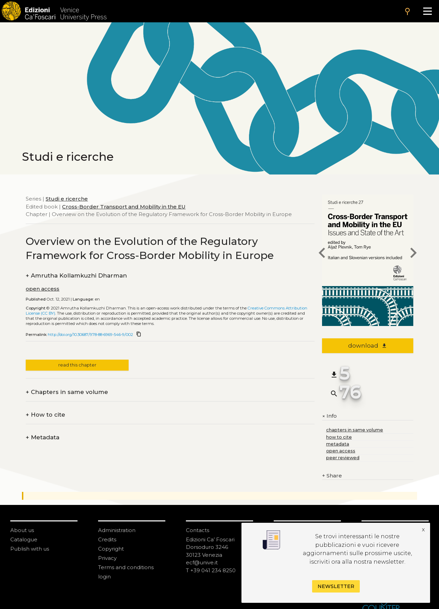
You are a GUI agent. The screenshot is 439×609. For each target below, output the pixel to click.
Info (329, 416)
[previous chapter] (322, 254)
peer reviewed (342, 457)
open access (42, 288)
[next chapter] (413, 254)
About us (22, 530)
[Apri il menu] (427, 11)
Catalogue (23, 539)
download (367, 345)
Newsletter (336, 586)
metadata (337, 444)
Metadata (42, 437)
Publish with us (29, 548)
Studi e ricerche (67, 198)
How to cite (45, 414)
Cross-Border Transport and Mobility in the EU (124, 206)
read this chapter (77, 365)
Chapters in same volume (67, 392)
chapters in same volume (354, 429)
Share (332, 476)
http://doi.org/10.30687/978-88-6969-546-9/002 (90, 334)
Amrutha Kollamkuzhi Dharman (76, 275)
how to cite (339, 437)
